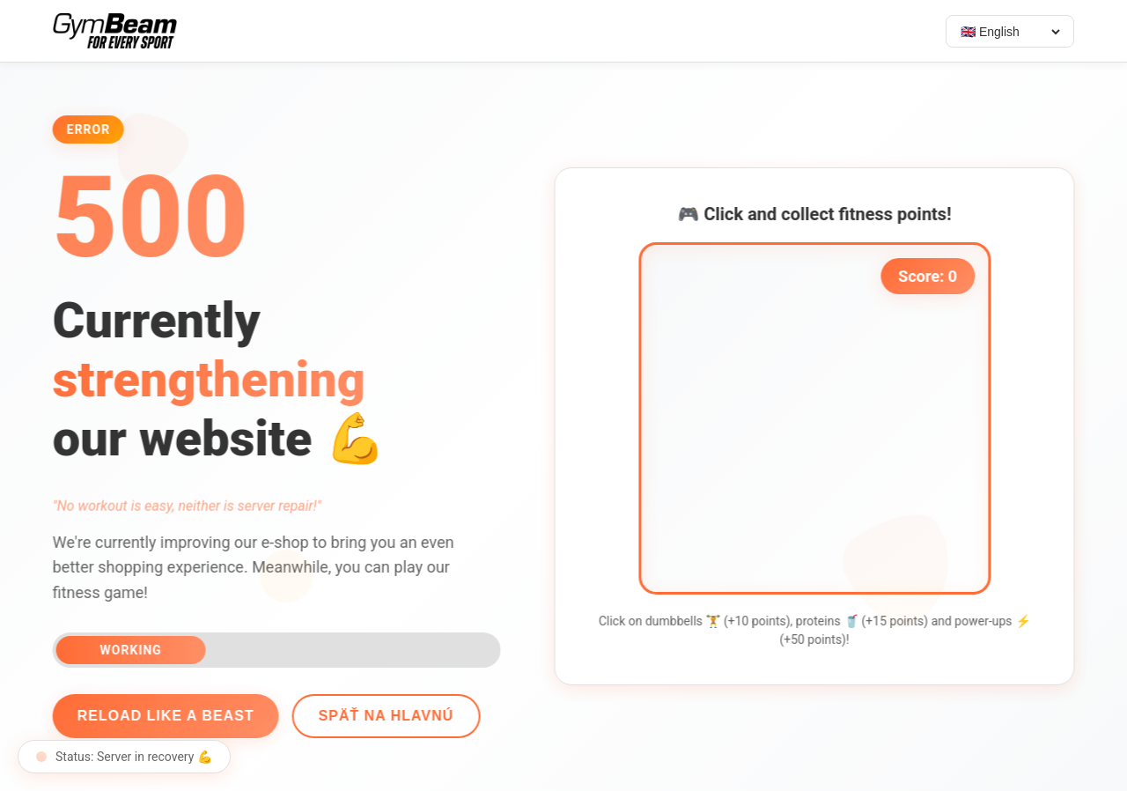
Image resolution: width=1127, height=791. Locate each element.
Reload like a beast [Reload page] (158, 715)
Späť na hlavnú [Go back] (378, 715)
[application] (821, 418)
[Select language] (1010, 32)
